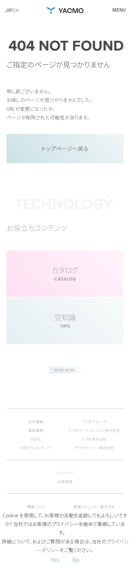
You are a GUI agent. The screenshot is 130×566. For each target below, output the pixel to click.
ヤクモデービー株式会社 (94, 454)
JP (8, 10)
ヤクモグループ (94, 428)
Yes (54, 559)
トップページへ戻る (65, 149)
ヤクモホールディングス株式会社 (94, 437)
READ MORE (65, 374)
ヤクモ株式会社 (94, 445)
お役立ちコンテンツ (35, 454)
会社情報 (35, 428)
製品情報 (35, 437)
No (76, 559)
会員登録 (65, 488)
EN (16, 10)
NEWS (36, 445)
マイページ (65, 479)
